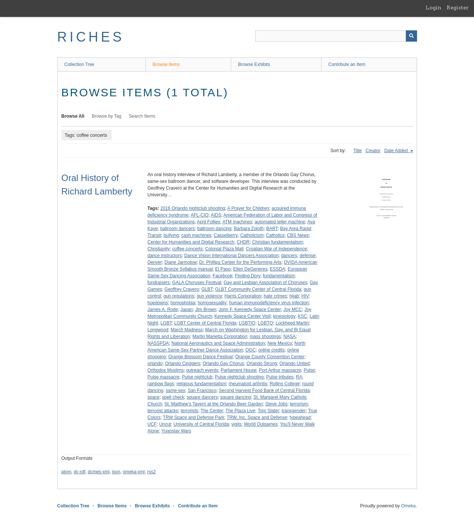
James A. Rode (163, 309)
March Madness (187, 329)
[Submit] (411, 36)
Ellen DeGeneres (250, 269)
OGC (250, 350)
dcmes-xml (98, 471)
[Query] (336, 36)
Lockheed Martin (292, 323)
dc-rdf (79, 471)
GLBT (206, 289)
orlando (155, 363)
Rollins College (285, 383)
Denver (155, 262)
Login (433, 7)
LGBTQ (265, 323)
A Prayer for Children (248, 208)
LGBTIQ (247, 323)
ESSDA (277, 269)
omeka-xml (134, 471)
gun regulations (178, 296)
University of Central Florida (201, 424)
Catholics (275, 235)
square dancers (202, 397)
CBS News (298, 235)
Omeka (408, 506)
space (154, 397)
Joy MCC (292, 309)
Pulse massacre (163, 377)
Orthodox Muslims (166, 370)
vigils (237, 424)
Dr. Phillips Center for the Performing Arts (240, 262)
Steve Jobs (276, 404)
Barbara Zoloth (248, 228)
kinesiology (284, 316)
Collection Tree (79, 64)
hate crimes (275, 296)
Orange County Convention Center (270, 356)
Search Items (142, 116)
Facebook (223, 275)
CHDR (243, 242)
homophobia (182, 302)
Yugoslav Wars (176, 431)
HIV (305, 296)
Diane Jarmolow (180, 262)
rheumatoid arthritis (248, 383)
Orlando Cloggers (182, 363)
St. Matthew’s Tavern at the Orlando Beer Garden (213, 404)
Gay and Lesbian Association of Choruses (265, 282)
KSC (302, 316)
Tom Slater (268, 410)
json (116, 471)
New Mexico (280, 343)
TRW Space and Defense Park (193, 417)
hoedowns (158, 302)
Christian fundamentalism (277, 242)
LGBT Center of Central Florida (205, 323)
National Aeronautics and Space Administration (218, 343)
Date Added (396, 150)
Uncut (165, 424)
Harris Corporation (242, 296)
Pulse (309, 370)
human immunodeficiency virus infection (269, 302)
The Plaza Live (240, 410)
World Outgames (261, 424)
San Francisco (202, 390)
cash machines (196, 235)
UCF (152, 424)
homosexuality (212, 302)
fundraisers (159, 282)
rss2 (151, 471)
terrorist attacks (163, 410)
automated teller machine (279, 221)
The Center (211, 410)
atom (66, 471)
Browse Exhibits (254, 64)
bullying (171, 235)
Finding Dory (247, 275)
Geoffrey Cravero (181, 289)
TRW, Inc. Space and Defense (257, 417)
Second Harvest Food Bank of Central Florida (264, 390)
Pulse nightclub (197, 377)
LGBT (166, 323)
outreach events (202, 370)
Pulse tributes (279, 377)
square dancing (235, 397)
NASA (289, 336)
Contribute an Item (346, 64)
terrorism (299, 404)
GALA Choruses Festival (196, 282)
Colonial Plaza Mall (224, 248)
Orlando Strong (262, 363)
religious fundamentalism (201, 383)
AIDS (216, 215)
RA (299, 377)
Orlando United (295, 363)
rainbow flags (161, 383)
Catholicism (251, 235)
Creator (372, 150)
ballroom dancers (177, 228)
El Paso (222, 269)
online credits (271, 350)
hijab (294, 296)
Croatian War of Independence (276, 248)
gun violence (209, 296)
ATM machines (237, 221)
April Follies (208, 221)
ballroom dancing (214, 228)
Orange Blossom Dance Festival (200, 356)
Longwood (158, 329)
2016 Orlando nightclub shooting (192, 208)
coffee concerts (187, 248)
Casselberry (226, 235)
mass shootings (265, 336)
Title (357, 150)
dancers (289, 255)
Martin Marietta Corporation (220, 336)
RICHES (90, 37)
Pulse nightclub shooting (239, 377)
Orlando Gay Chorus (223, 363)
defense (308, 255)
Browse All (73, 116)
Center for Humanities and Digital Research (191, 242)
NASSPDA (158, 343)
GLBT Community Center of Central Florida (258, 289)
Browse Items (166, 64)
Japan (187, 309)
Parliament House (238, 370)
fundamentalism (279, 275)
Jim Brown (205, 309)
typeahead (300, 417)
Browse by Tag (106, 116)
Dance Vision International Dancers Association (231, 255)
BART (271, 228)
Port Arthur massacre (280, 370)
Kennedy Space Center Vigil (242, 316)
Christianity (159, 248)
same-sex (175, 390)
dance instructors (165, 255)
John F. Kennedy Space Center (250, 309)
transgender (294, 410)
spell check (173, 397)
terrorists (189, 410)
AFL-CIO (199, 215)
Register (458, 7)
